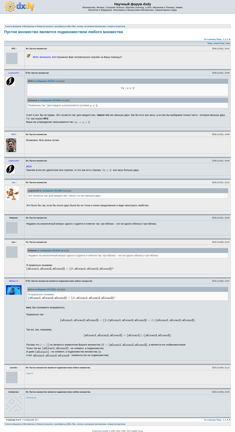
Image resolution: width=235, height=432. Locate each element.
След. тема (224, 43)
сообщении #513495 (52, 191)
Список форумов (13, 424)
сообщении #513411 (45, 81)
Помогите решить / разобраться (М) (53, 424)
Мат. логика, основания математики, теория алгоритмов (98, 424)
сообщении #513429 (50, 100)
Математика (29, 424)
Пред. (219, 39)
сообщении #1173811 (45, 289)
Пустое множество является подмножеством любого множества (63, 32)
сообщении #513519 (49, 250)
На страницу (210, 39)
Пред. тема (213, 43)
